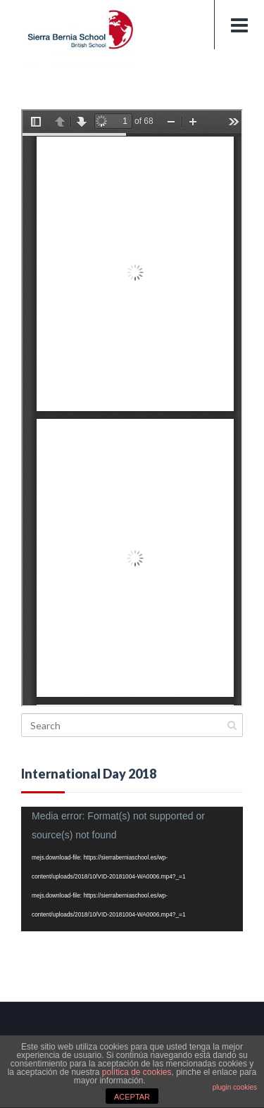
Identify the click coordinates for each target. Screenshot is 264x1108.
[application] (132, 869)
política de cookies (137, 1072)
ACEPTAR (132, 1097)
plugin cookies (235, 1087)
